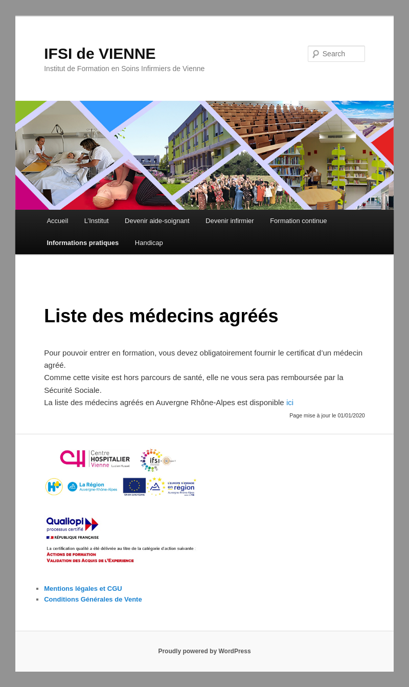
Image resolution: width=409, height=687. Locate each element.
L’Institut (96, 221)
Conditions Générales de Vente (93, 599)
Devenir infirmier (230, 221)
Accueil (57, 221)
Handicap (149, 243)
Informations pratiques (83, 243)
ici (289, 402)
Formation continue (298, 221)
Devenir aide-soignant (157, 221)
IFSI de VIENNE (99, 53)
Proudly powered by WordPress (204, 651)
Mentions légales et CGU (83, 588)
